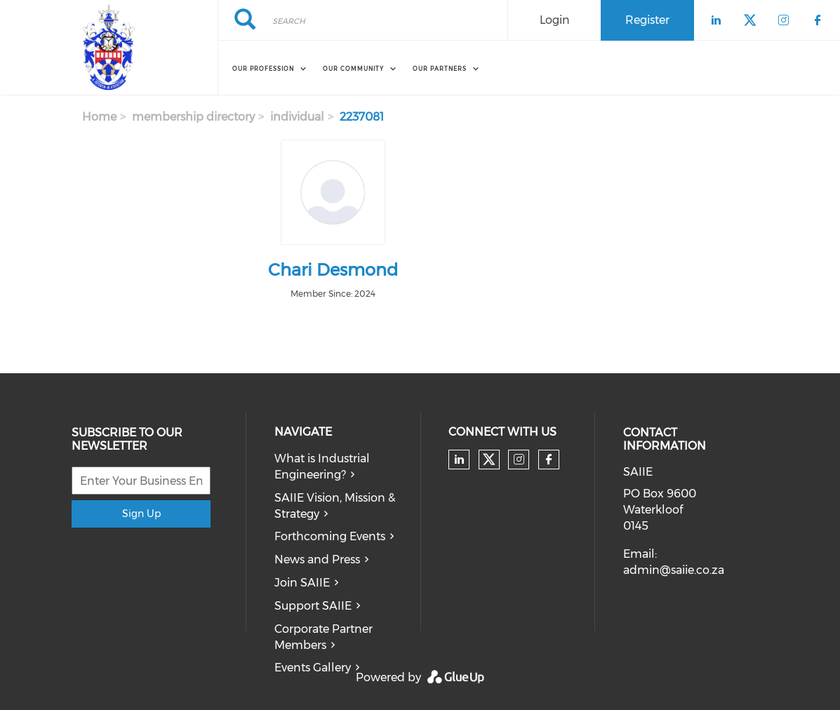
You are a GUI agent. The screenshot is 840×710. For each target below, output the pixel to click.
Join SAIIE (302, 582)
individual (297, 116)
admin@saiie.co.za (673, 570)
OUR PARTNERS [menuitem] (440, 68)
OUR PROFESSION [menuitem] (263, 68)
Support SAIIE (313, 605)
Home (99, 116)
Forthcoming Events (329, 536)
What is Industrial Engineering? (322, 466)
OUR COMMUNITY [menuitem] (353, 68)
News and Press (317, 559)
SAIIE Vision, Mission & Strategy (334, 506)
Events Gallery (312, 667)
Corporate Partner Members (323, 637)
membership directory (193, 116)
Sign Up (141, 513)
